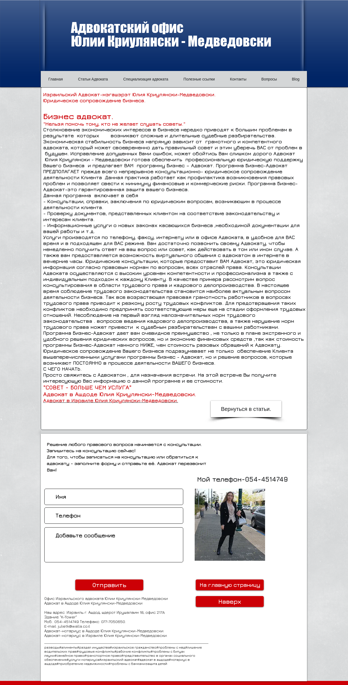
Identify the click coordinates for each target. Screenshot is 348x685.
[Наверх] (230, 601)
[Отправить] (109, 584)
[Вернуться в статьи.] (246, 409)
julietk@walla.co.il (74, 626)
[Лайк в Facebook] (287, 550)
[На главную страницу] (230, 584)
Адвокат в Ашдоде (62, 603)
